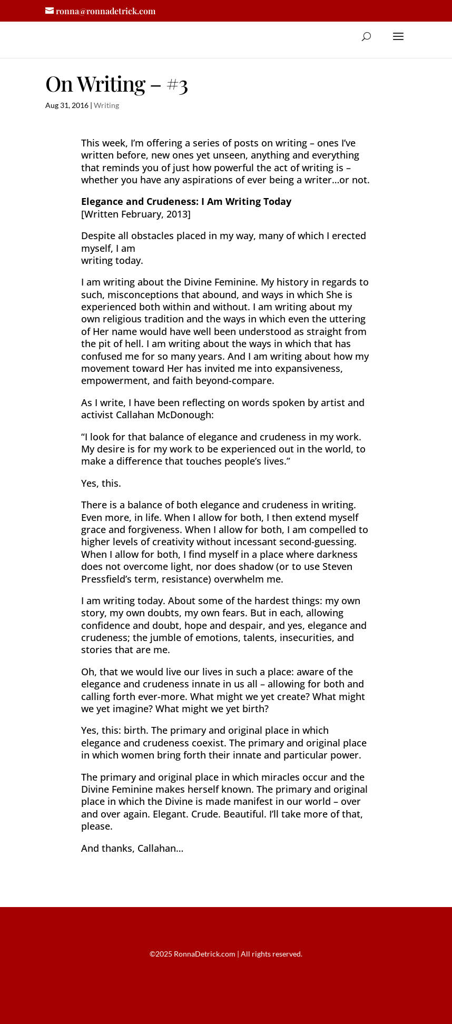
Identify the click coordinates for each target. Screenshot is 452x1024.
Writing (106, 105)
